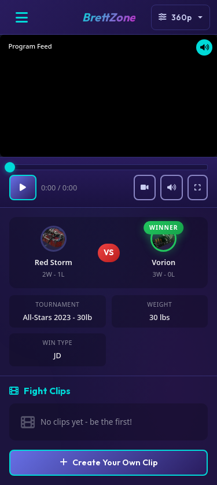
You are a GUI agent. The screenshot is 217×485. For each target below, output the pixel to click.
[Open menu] (21, 17)
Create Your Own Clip (109, 462)
